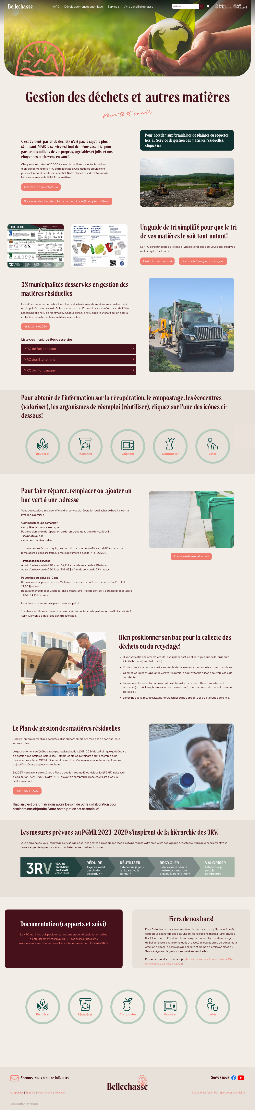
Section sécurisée (202, 1092)
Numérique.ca (32, 1104)
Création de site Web (19, 1104)
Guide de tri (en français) (157, 261)
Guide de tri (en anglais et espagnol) (203, 261)
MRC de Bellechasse (20, 6)
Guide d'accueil (240, 6)
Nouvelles (60, 1092)
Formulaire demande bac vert (191, 556)
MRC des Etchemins (39, 359)
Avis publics (16, 1092)
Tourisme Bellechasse (223, 6)
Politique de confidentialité (229, 1092)
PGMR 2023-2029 (27, 790)
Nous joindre (45, 1092)
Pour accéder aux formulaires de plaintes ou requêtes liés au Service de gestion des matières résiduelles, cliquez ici (187, 140)
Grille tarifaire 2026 (35, 326)
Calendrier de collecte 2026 (41, 187)
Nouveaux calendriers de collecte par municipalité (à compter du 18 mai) (66, 201)
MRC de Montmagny (40, 370)
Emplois (30, 1092)
